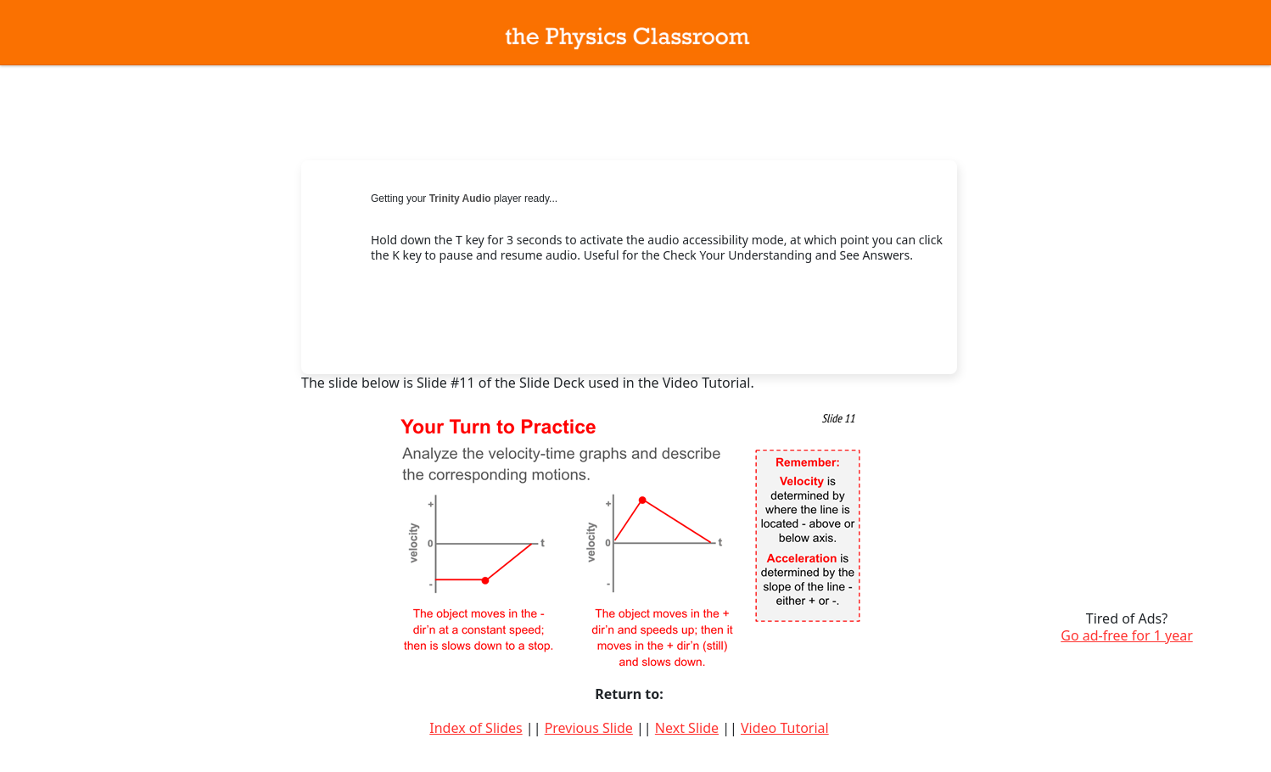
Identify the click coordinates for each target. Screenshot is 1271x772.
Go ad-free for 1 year (1127, 635)
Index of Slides (475, 728)
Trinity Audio (460, 198)
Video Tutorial (785, 728)
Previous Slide (589, 728)
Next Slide (687, 728)
